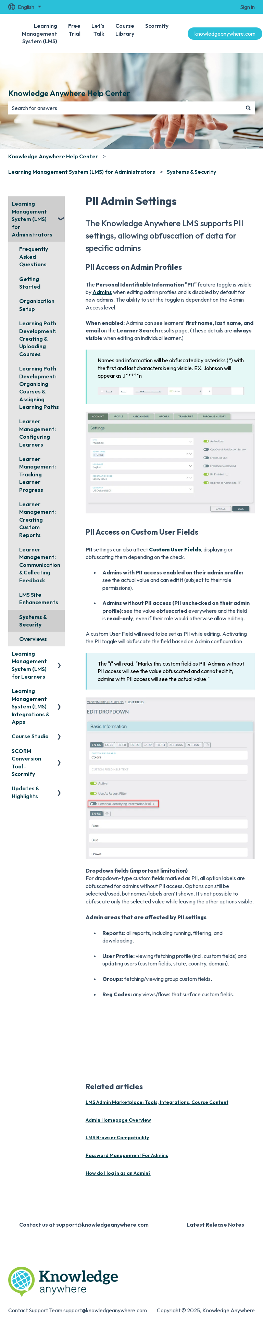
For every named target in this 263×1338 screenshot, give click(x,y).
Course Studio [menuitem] (30, 736)
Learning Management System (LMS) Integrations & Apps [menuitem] (30, 706)
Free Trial (74, 29)
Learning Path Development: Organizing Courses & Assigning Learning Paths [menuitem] (39, 387)
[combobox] (125, 107)
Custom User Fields (175, 549)
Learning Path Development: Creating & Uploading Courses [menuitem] (38, 338)
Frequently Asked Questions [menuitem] (33, 256)
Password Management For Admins (127, 1155)
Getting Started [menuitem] (29, 283)
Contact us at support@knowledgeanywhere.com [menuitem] (84, 1224)
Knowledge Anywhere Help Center (69, 93)
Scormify (156, 25)
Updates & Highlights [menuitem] (25, 792)
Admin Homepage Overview (118, 1120)
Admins (102, 292)
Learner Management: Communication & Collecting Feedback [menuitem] (39, 565)
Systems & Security (191, 171)
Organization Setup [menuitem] (36, 304)
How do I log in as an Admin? (118, 1173)
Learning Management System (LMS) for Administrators (81, 171)
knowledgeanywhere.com (225, 33)
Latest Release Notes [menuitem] (215, 1224)
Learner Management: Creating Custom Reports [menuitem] (37, 519)
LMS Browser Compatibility (117, 1137)
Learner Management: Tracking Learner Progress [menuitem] (37, 474)
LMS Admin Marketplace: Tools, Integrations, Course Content (157, 1102)
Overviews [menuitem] (33, 638)
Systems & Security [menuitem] (33, 620)
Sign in (247, 6)
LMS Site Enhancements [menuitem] (38, 598)
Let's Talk (97, 29)
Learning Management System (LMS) (39, 33)
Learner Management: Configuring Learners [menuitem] (37, 433)
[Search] (248, 107)
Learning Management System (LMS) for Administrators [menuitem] (32, 219)
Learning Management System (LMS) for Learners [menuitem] (29, 665)
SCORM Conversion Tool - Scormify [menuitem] (26, 762)
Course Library (124, 29)
